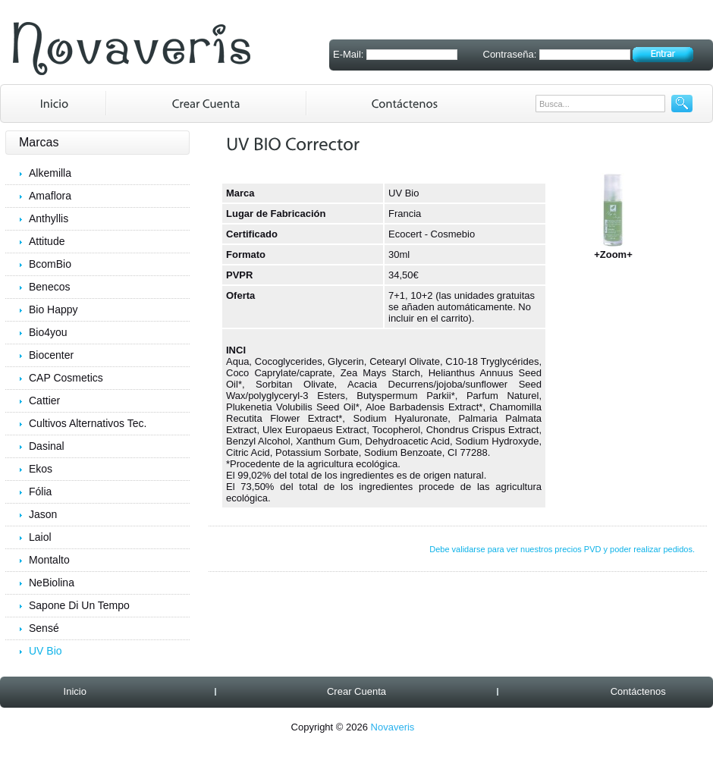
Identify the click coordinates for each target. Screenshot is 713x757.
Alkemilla (50, 173)
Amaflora (50, 196)
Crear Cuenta (356, 691)
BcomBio (50, 264)
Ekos (40, 469)
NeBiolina (51, 582)
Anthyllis (48, 218)
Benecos (49, 287)
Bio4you (48, 332)
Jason (43, 514)
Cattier (44, 400)
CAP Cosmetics (66, 378)
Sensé (44, 628)
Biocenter (51, 355)
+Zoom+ (614, 250)
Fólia (40, 491)
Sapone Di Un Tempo (79, 605)
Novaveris (393, 727)
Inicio (75, 691)
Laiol (40, 537)
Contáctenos (638, 691)
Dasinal (46, 446)
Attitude (46, 241)
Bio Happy (53, 309)
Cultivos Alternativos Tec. (87, 423)
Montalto (49, 560)
